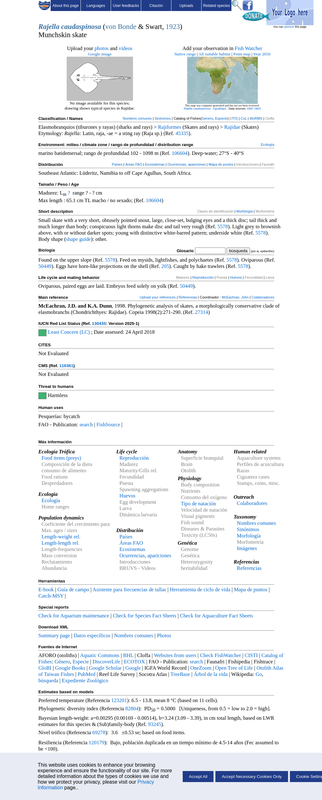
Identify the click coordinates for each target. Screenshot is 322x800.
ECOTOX (134, 662)
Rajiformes (169, 127)
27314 (201, 312)
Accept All (198, 776)
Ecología (267, 144)
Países (117, 164)
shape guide (78, 239)
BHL (128, 655)
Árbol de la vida (211, 674)
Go (259, 674)
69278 (99, 732)
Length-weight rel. (61, 537)
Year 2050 (261, 54)
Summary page (54, 635)
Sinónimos (163, 118)
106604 (179, 153)
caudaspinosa (81, 27)
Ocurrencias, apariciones (187, 164)
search (86, 425)
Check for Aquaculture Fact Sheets (216, 616)
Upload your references (158, 297)
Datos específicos (92, 635)
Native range (185, 54)
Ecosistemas (154, 164)
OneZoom (201, 668)
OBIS (257, 108)
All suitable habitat (214, 54)
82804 (132, 709)
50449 (45, 266)
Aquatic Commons (99, 655)
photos (101, 48)
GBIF (250, 108)
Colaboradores (263, 297)
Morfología (244, 211)
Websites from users (175, 655)
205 (165, 266)
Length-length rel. (60, 543)
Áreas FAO (133, 164)
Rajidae (232, 127)
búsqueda (48, 681)
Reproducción (203, 277)
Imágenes (247, 548)
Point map (241, 54)
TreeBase (180, 674)
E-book (46, 590)
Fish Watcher (248, 48)
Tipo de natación (198, 504)
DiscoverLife (106, 662)
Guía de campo (73, 590)
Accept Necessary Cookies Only (251, 776)
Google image (99, 54)
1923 (173, 27)
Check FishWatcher (220, 655)
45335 (182, 133)
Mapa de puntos (220, 164)
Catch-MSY (51, 596)
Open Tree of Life (234, 668)
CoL (244, 118)
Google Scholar (105, 668)
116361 (66, 365)
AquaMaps (219, 108)
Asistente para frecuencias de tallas (129, 590)
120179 (96, 743)
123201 (119, 700)
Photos (164, 635)
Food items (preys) (61, 458)
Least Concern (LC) (69, 332)
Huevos (236, 277)
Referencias (188, 297)
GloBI (45, 668)
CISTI (251, 655)
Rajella (48, 27)
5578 (222, 227)
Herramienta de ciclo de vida (200, 590)
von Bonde (120, 27)
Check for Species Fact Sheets (144, 616)
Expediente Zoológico (85, 681)
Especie (221, 118)
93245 (154, 724)
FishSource (108, 425)
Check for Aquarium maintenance (73, 616)
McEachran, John (235, 297)
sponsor (289, 26)
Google (133, 668)
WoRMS (256, 118)
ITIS (234, 118)
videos (126, 48)
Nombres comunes (137, 118)
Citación (156, 5)
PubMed (86, 674)
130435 (99, 323)
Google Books (70, 668)
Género (207, 118)
